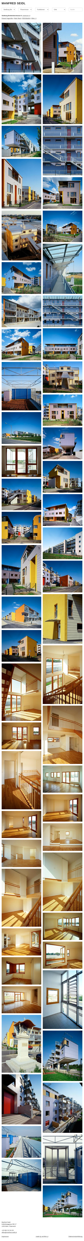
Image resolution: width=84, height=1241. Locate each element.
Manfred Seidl (14, 3)
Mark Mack (17, 18)
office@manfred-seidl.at (9, 1232)
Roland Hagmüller (7, 18)
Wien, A (34, 18)
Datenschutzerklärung (75, 1236)
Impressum (5, 1236)
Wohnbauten (26, 18)
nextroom (26, 15)
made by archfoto (42, 1236)
